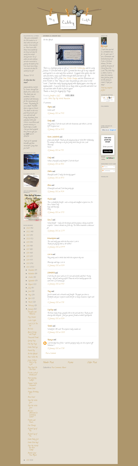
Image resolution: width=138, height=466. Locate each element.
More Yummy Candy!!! (32, 379)
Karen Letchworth (53, 137)
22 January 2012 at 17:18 (55, 302)
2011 (28, 460)
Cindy (49, 158)
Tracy (49, 291)
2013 (28, 263)
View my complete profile (106, 89)
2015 (28, 256)
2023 (28, 228)
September (31, 281)
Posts (105, 167)
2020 (28, 239)
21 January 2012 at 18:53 (55, 178)
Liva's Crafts (32, 320)
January (31, 309)
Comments (106, 171)
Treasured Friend (33, 337)
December (31, 270)
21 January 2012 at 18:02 (55, 164)
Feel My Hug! (32, 344)
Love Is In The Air (33, 324)
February (31, 305)
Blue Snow (31, 397)
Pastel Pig (31, 350)
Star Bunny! (32, 425)
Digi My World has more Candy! (33, 448)
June (29, 291)
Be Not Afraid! (32, 354)
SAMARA (50, 273)
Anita (49, 185)
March (30, 302)
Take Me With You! (32, 401)
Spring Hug (31, 341)
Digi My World (57, 98)
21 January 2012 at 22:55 (56, 231)
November (31, 274)
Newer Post (48, 362)
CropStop (50, 310)
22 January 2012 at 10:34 (55, 265)
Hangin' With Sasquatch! (32, 384)
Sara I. (49, 220)
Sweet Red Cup (33, 347)
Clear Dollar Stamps (70, 78)
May (30, 295)
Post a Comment (51, 353)
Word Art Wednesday (77, 68)
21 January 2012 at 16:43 (55, 129)
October (30, 277)
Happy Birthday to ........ (33, 393)
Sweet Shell (31, 388)
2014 (28, 260)
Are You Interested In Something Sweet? (32, 414)
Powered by (107, 158)
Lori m (49, 254)
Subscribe (108, 151)
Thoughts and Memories (32, 313)
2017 (28, 249)
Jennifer (105, 46)
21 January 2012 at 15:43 (55, 113)
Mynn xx (50, 340)
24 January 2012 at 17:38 (55, 348)
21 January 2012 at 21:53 (55, 212)
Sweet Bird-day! (33, 442)
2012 (28, 267)
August (30, 284)
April (30, 298)
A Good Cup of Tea (32, 429)
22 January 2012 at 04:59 (56, 247)
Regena (49, 107)
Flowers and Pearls (31, 421)
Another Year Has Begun (32, 454)
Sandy (49, 121)
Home (70, 362)
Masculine (66, 98)
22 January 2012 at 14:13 (55, 284)
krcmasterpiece (51, 238)
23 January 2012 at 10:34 (55, 318)
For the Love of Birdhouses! (32, 374)
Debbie (49, 171)
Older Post (92, 362)
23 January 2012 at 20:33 (56, 332)
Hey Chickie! (32, 317)
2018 (28, 246)
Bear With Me (33, 357)
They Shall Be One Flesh (32, 368)
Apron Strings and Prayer (32, 333)
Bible (50, 98)
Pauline (49, 199)
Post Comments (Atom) (58, 367)
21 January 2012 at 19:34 (55, 191)
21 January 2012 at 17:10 (55, 150)
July (29, 288)
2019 (28, 242)
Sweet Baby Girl (33, 439)
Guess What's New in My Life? (32, 362)
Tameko (49, 326)
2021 (28, 235)
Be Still (30, 329)
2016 (28, 253)
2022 (28, 231)
